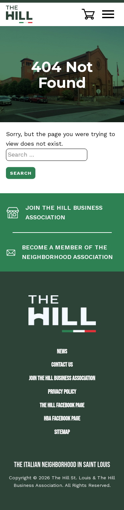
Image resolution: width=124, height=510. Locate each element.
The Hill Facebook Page (62, 405)
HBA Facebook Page (62, 418)
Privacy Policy (62, 391)
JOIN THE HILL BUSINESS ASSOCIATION (62, 378)
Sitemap (62, 432)
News (62, 351)
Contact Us (62, 364)
